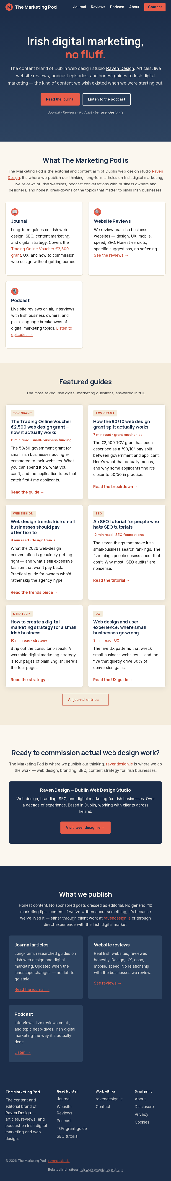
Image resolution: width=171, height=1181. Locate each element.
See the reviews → (111, 255)
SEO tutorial (67, 1136)
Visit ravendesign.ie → (85, 827)
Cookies (142, 1122)
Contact (155, 7)
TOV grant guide (72, 1128)
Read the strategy (28, 679)
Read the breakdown (113, 486)
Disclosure (144, 1106)
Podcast (117, 7)
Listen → (23, 1052)
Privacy (141, 1114)
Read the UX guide (110, 679)
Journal (79, 7)
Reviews (98, 7)
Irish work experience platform (101, 1169)
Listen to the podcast (106, 99)
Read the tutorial (109, 580)
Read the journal (60, 99)
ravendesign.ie (111, 112)
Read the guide (25, 492)
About (134, 7)
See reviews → (108, 983)
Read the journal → (32, 989)
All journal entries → (85, 700)
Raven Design (120, 68)
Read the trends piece (32, 592)
